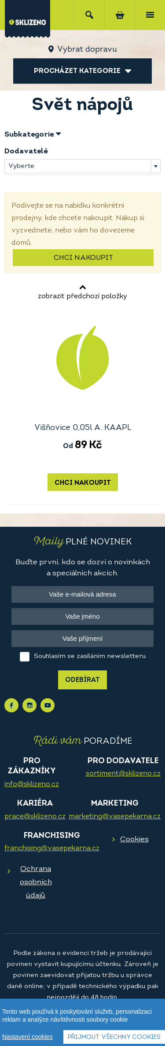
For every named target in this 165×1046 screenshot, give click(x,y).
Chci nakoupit (83, 258)
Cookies (134, 839)
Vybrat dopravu (87, 50)
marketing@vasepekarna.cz (115, 816)
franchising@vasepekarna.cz (51, 848)
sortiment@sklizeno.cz (123, 773)
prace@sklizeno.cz (35, 816)
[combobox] (82, 166)
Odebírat (82, 680)
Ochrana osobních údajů (36, 882)
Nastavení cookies (27, 1037)
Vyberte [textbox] (21, 166)
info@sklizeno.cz (31, 784)
